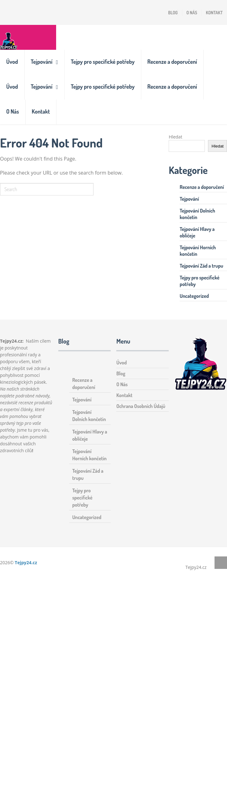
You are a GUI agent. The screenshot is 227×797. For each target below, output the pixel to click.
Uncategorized (194, 296)
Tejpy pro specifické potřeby (103, 61)
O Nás (191, 12)
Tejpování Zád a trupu (201, 266)
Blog (172, 12)
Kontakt (214, 12)
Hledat (175, 137)
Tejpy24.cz (26, 562)
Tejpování (41, 61)
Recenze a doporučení (172, 61)
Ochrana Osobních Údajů (140, 406)
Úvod (12, 61)
